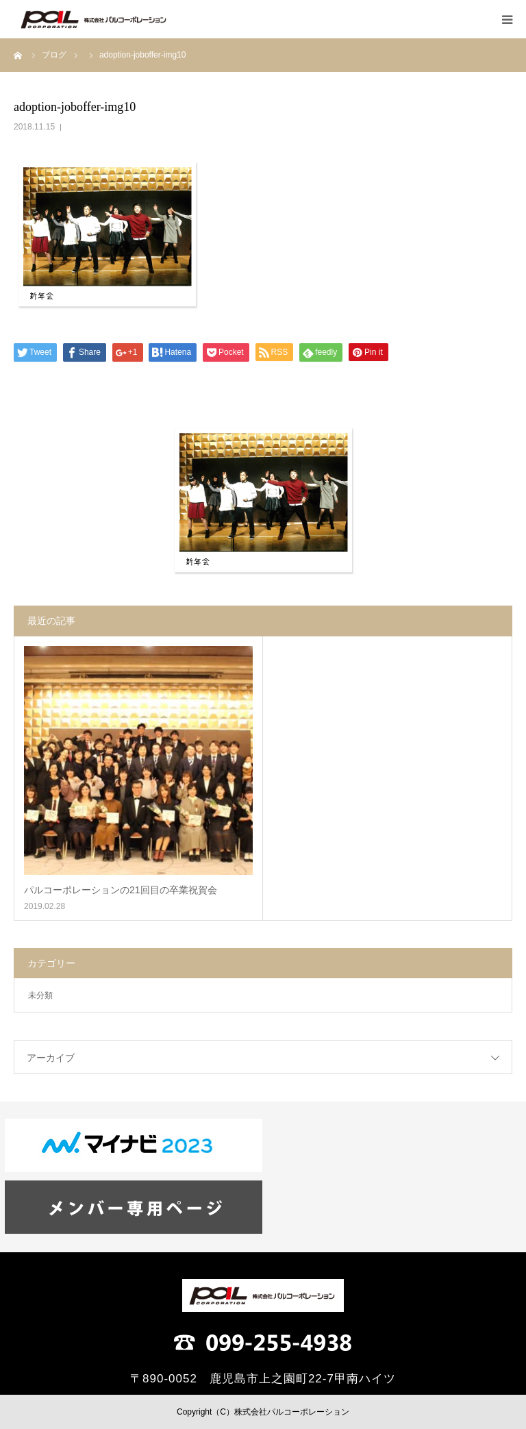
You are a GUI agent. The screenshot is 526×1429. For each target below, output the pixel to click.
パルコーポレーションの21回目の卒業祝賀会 (120, 889)
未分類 (40, 995)
